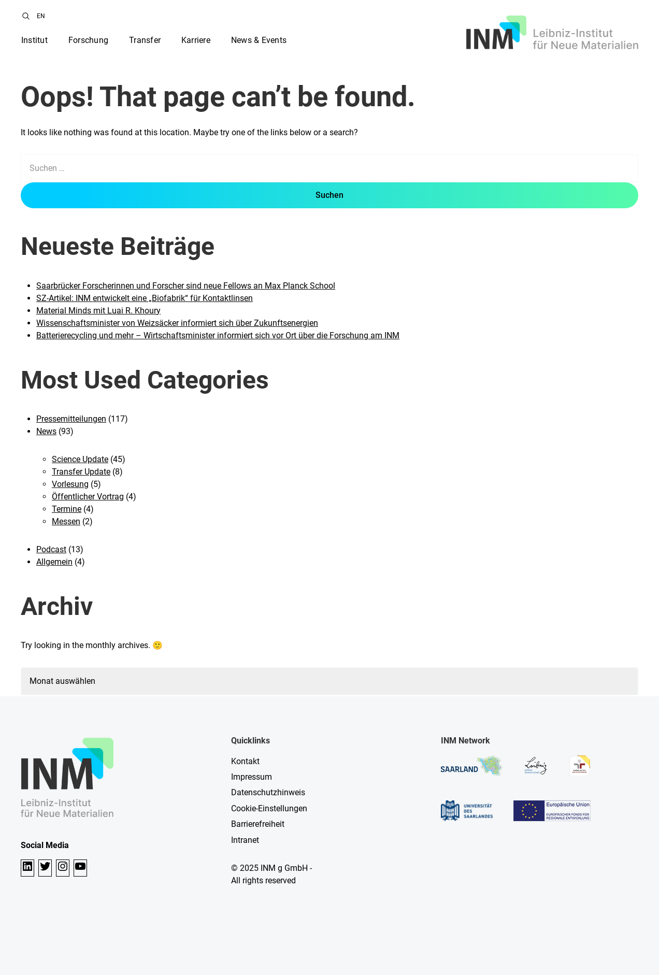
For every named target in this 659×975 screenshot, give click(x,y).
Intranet (245, 840)
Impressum (251, 777)
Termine (66, 509)
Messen (66, 521)
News (46, 431)
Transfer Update (81, 472)
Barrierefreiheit (257, 824)
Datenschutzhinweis (268, 792)
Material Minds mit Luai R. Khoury (98, 311)
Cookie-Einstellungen (269, 808)
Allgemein (54, 562)
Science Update (80, 459)
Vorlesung (70, 484)
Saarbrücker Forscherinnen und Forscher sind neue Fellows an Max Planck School (185, 286)
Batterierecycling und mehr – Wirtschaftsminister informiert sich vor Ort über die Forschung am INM (217, 335)
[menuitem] (41, 15)
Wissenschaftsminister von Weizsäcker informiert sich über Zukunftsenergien (177, 323)
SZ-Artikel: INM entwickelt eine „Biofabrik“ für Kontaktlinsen (144, 298)
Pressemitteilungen (71, 419)
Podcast (51, 549)
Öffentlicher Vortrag (88, 496)
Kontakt (245, 761)
